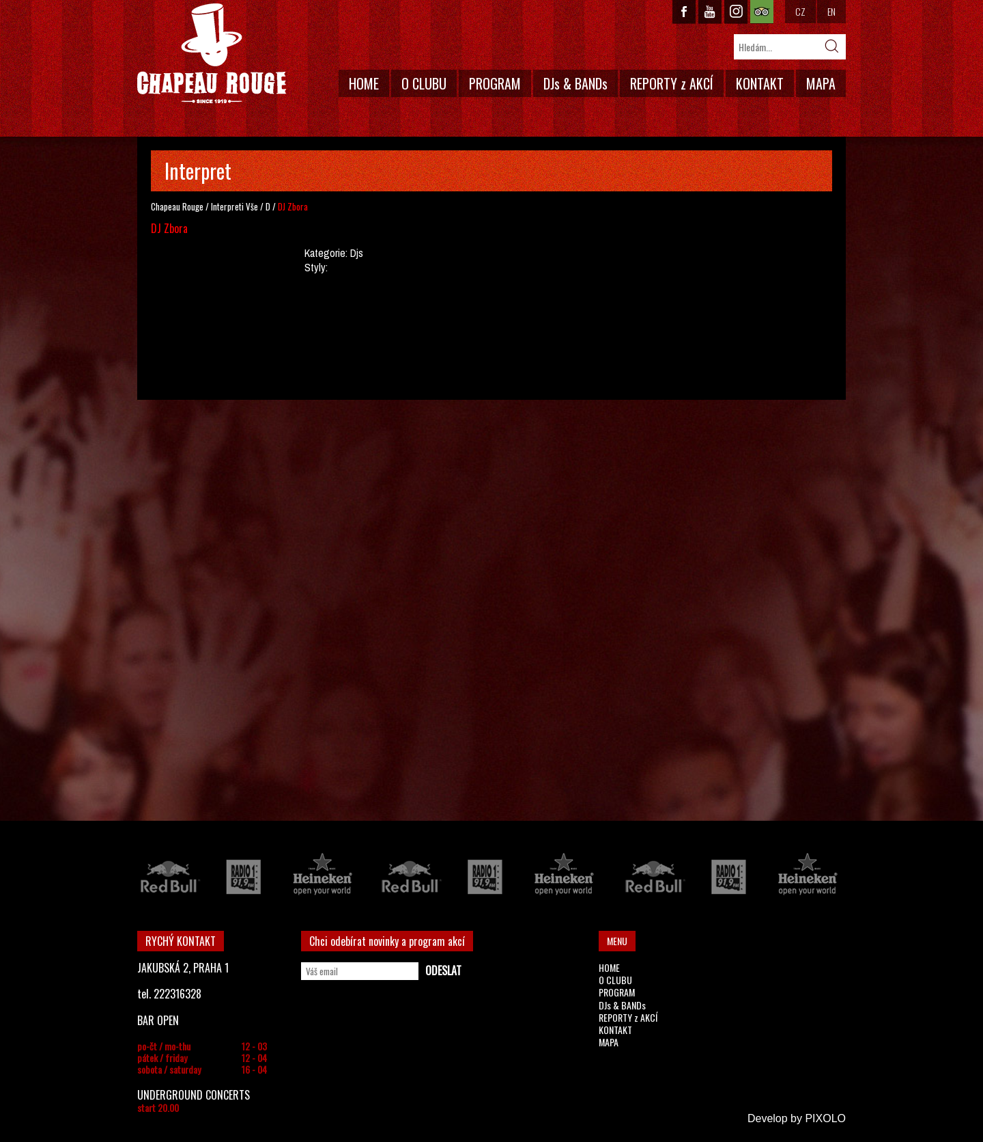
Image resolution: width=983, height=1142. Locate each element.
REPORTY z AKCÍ (671, 83)
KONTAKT (760, 83)
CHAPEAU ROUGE (211, 53)
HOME (364, 83)
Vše (252, 206)
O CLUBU (423, 83)
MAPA (821, 83)
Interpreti (227, 206)
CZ (800, 11)
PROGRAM (495, 83)
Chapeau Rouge (177, 206)
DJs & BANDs (575, 83)
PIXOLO (825, 1118)
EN (831, 11)
